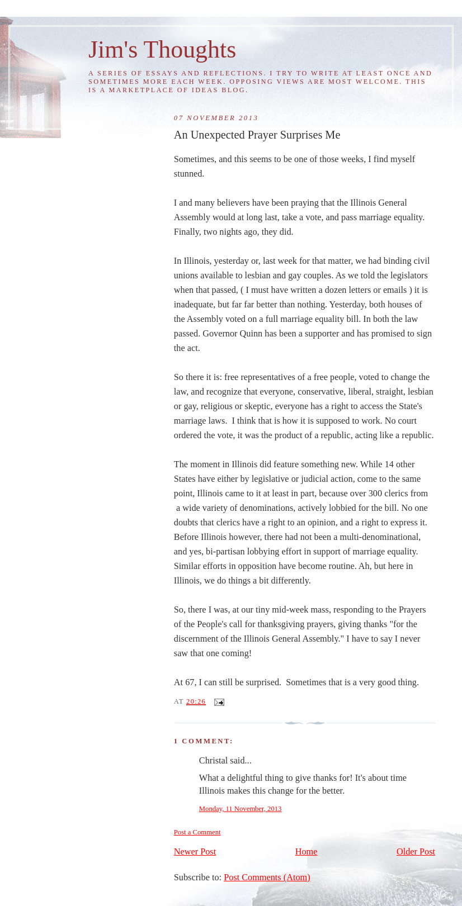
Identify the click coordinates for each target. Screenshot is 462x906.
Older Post (416, 852)
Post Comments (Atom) (267, 877)
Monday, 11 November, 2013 (240, 809)
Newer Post (195, 852)
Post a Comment (197, 832)
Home (306, 852)
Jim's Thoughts (162, 49)
